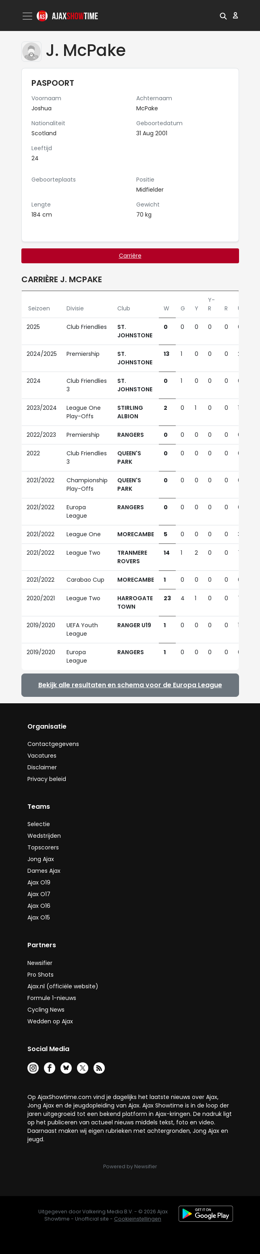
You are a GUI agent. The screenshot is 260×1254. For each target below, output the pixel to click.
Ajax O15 (38, 917)
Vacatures (41, 756)
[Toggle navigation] (28, 16)
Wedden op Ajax (50, 1021)
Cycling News (45, 1010)
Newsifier (39, 963)
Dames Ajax (43, 871)
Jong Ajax (40, 859)
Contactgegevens (53, 744)
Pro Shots (40, 975)
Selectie (38, 824)
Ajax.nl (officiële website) (62, 986)
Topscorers (43, 847)
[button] (223, 15)
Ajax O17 (38, 894)
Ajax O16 (38, 906)
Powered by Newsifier (130, 1166)
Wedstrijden (44, 836)
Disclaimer (42, 767)
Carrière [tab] (130, 256)
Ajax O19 (38, 882)
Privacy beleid (46, 779)
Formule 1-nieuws (51, 998)
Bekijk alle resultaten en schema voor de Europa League (130, 685)
